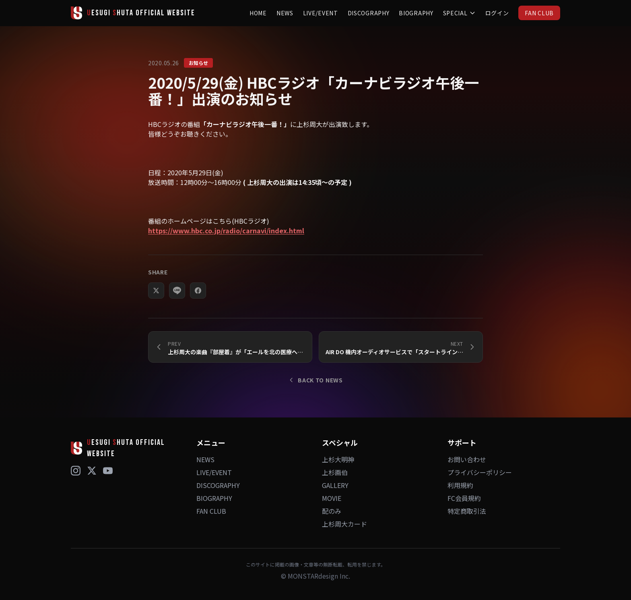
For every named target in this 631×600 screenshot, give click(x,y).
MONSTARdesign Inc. (319, 576)
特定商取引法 (466, 511)
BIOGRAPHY (416, 13)
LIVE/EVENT (320, 13)
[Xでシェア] (156, 298)
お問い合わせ (466, 459)
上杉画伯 (335, 472)
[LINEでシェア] (177, 298)
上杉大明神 (338, 459)
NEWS (284, 13)
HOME (258, 13)
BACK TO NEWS (315, 380)
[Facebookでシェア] (198, 298)
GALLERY (335, 485)
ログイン (497, 13)
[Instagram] (75, 470)
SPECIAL (459, 13)
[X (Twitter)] (92, 470)
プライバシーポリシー (479, 472)
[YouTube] (108, 470)
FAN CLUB (539, 13)
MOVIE (331, 498)
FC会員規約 (464, 498)
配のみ (331, 511)
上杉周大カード (344, 524)
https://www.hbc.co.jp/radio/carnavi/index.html (226, 230)
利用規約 (460, 485)
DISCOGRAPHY (369, 13)
